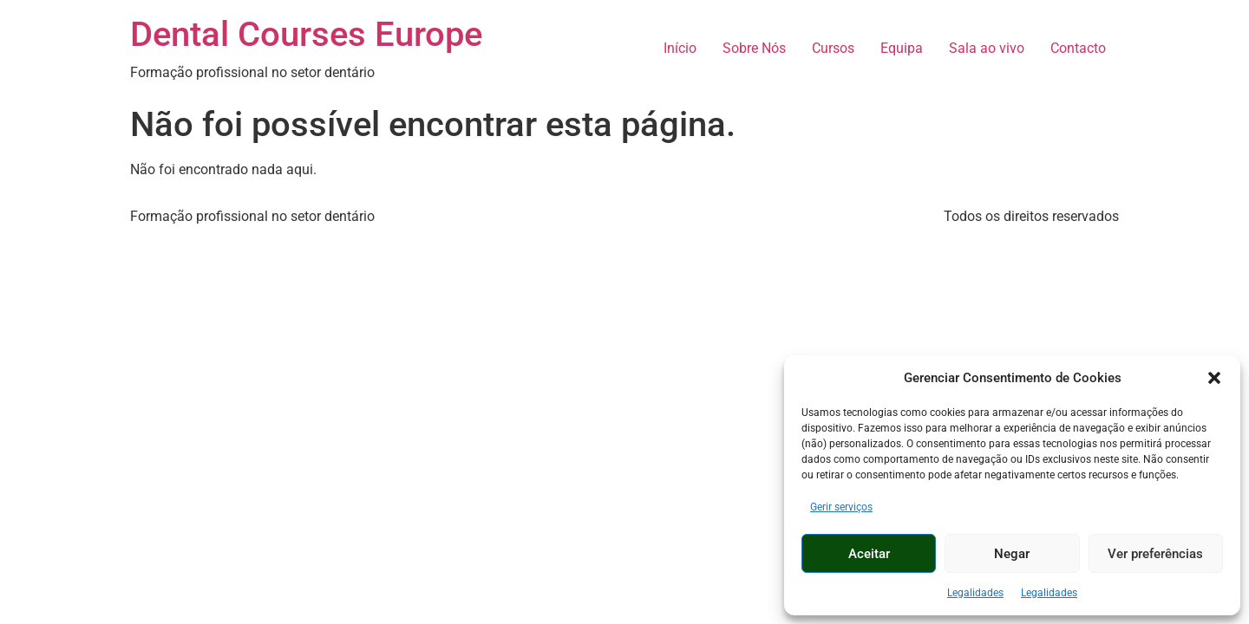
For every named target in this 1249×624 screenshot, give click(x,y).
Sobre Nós (754, 48)
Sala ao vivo (986, 48)
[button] (1214, 378)
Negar (1012, 554)
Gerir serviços (841, 507)
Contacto (1078, 48)
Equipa (901, 48)
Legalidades (975, 593)
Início (680, 48)
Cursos (833, 48)
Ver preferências (1155, 554)
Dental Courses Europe (306, 34)
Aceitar (869, 554)
